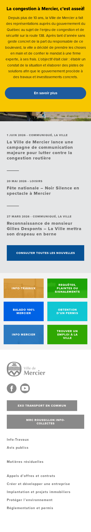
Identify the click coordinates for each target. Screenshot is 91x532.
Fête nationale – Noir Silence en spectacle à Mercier (43, 190)
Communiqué (40, 135)
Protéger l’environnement (30, 500)
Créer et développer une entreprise (38, 484)
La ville (61, 135)
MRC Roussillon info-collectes (45, 421)
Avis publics (18, 448)
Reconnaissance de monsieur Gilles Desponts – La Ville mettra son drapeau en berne (44, 229)
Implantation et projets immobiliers (39, 492)
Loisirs (36, 181)
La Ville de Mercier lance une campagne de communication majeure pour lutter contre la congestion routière (40, 150)
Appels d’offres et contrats (31, 476)
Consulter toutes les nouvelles (45, 253)
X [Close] (82, 8)
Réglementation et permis (30, 508)
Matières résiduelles (25, 462)
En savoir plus (45, 93)
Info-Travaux (18, 440)
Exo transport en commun (42, 405)
